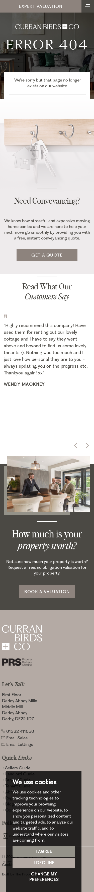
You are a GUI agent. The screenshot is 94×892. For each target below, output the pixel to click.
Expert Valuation (40, 6)
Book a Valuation (47, 591)
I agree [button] (44, 851)
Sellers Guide (16, 767)
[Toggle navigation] (87, 6)
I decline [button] (44, 862)
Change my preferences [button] (44, 877)
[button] (75, 445)
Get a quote (46, 255)
